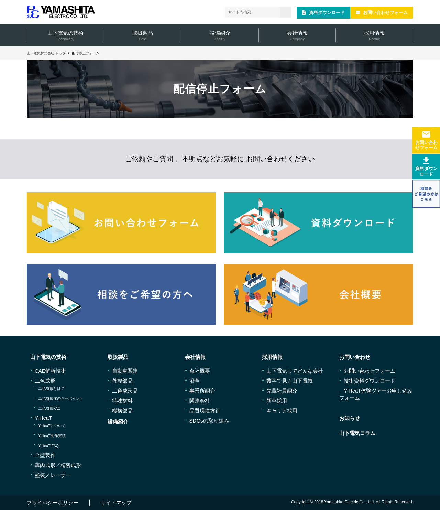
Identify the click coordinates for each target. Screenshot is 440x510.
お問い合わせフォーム (369, 371)
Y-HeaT (43, 418)
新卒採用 (276, 401)
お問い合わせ (354, 357)
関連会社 (199, 401)
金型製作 (45, 455)
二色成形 (45, 381)
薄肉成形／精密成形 (58, 465)
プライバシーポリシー (52, 503)
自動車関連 (125, 371)
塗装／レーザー (53, 475)
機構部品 (122, 411)
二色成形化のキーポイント (61, 398)
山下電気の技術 (65, 36)
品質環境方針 (204, 411)
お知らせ (349, 418)
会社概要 (199, 371)
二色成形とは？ (51, 388)
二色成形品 (125, 391)
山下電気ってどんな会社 (294, 371)
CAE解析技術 (50, 371)
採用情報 (374, 36)
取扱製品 (143, 36)
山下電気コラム (357, 433)
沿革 (194, 381)
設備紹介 (220, 36)
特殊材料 (122, 401)
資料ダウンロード (426, 167)
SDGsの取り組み (209, 421)
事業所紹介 (202, 391)
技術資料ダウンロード (369, 381)
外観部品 (122, 381)
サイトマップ (116, 503)
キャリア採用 (281, 411)
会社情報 (297, 36)
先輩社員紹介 (281, 391)
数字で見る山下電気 (289, 381)
